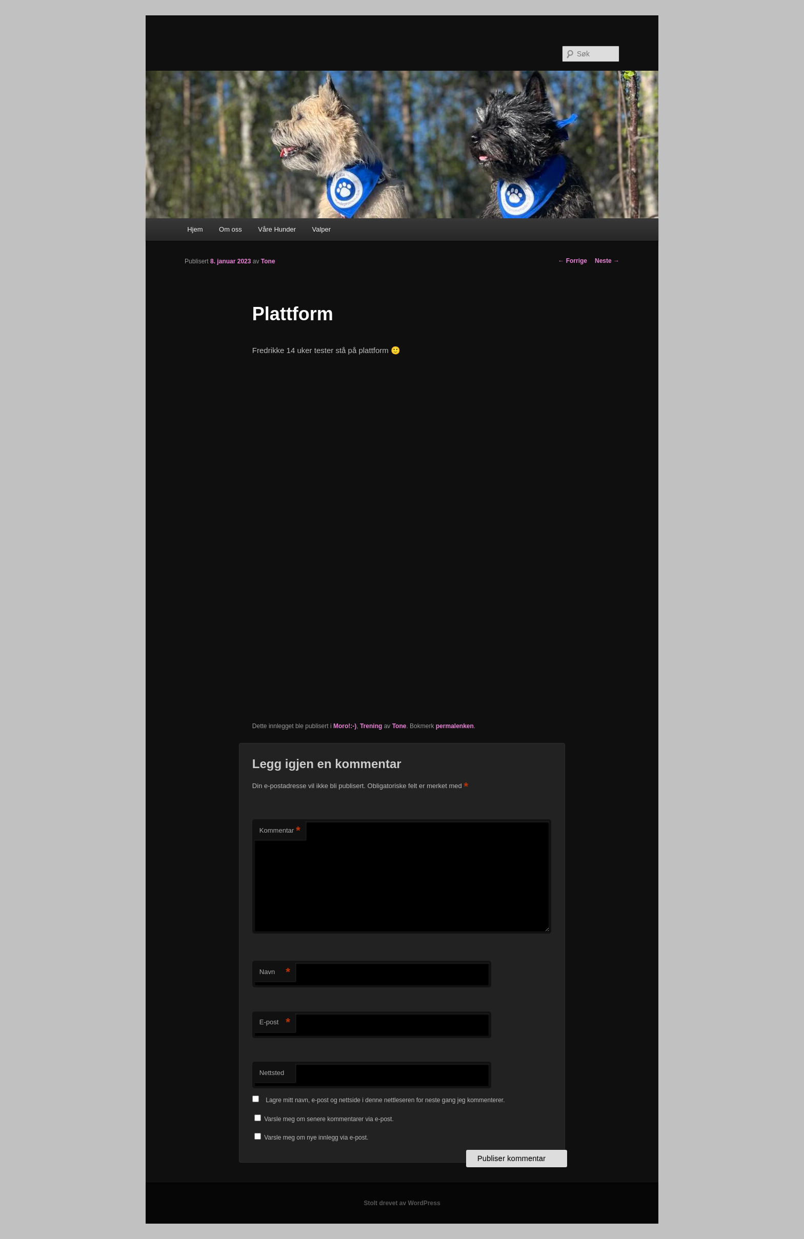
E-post (274, 1022)
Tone (268, 261)
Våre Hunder (277, 229)
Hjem (195, 229)
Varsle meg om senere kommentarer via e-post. (329, 1119)
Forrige (572, 260)
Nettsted (271, 1073)
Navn (274, 972)
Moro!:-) (344, 726)
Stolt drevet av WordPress (402, 1203)
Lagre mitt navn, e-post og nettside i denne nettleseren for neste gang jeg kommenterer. (385, 1100)
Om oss (230, 229)
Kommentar (279, 830)
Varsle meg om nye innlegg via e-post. (316, 1137)
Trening (371, 726)
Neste (607, 260)
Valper (321, 229)
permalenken (455, 726)
